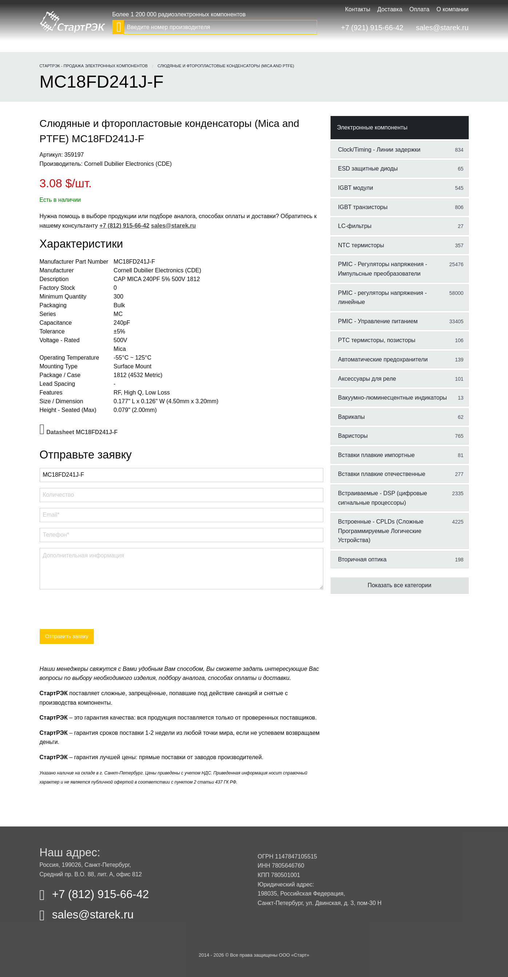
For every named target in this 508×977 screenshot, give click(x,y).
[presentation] (95, 609)
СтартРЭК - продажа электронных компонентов (94, 66)
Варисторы (401, 436)
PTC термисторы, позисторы (401, 340)
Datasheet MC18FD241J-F (79, 432)
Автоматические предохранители (401, 360)
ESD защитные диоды (401, 169)
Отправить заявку (66, 636)
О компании (452, 9)
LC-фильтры (401, 226)
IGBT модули (401, 188)
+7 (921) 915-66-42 (372, 28)
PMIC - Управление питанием (401, 321)
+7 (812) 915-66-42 (94, 894)
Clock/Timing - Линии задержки (401, 150)
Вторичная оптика (401, 560)
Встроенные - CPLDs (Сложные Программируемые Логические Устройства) (401, 530)
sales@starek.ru (442, 28)
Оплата (419, 9)
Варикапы (401, 417)
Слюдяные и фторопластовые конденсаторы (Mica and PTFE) (225, 66)
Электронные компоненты (372, 127)
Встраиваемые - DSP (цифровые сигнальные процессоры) (401, 497)
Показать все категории (399, 585)
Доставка (390, 9)
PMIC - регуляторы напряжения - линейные (401, 297)
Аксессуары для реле (401, 379)
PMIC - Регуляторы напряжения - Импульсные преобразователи (401, 268)
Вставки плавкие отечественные (401, 474)
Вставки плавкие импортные (401, 455)
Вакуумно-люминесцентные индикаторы (401, 398)
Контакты (357, 9)
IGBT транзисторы (401, 207)
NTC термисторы (401, 245)
